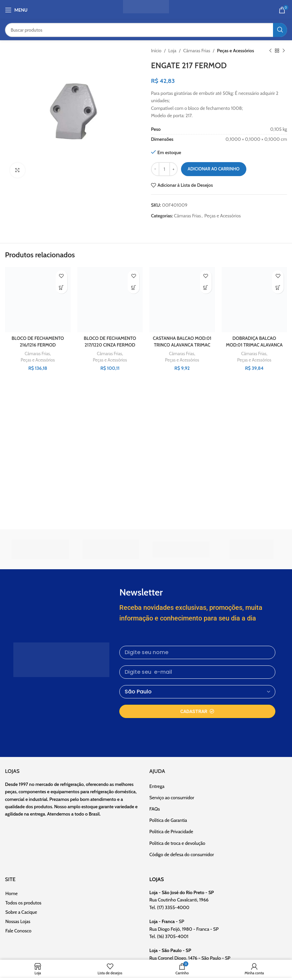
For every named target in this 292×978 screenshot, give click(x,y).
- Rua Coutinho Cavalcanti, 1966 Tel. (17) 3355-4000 (181, 899)
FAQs (154, 809)
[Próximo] (283, 50)
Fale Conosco (18, 931)
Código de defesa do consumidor (181, 854)
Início (156, 51)
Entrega (156, 786)
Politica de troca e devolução (177, 843)
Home (11, 893)
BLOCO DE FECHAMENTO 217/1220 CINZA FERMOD (109, 341)
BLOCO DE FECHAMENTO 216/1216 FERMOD (37, 341)
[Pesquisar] (146, 30)
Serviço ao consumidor (171, 798)
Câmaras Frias (196, 51)
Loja (172, 51)
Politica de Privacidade (171, 832)
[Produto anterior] (270, 50)
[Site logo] (146, 9)
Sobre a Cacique (21, 912)
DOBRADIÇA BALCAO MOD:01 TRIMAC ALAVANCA (254, 341)
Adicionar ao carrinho (214, 168)
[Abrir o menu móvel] (16, 10)
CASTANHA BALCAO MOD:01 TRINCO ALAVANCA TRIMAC (182, 344)
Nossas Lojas (17, 921)
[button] (61, 288)
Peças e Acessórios (235, 51)
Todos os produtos (23, 903)
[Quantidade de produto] (164, 169)
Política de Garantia (168, 820)
